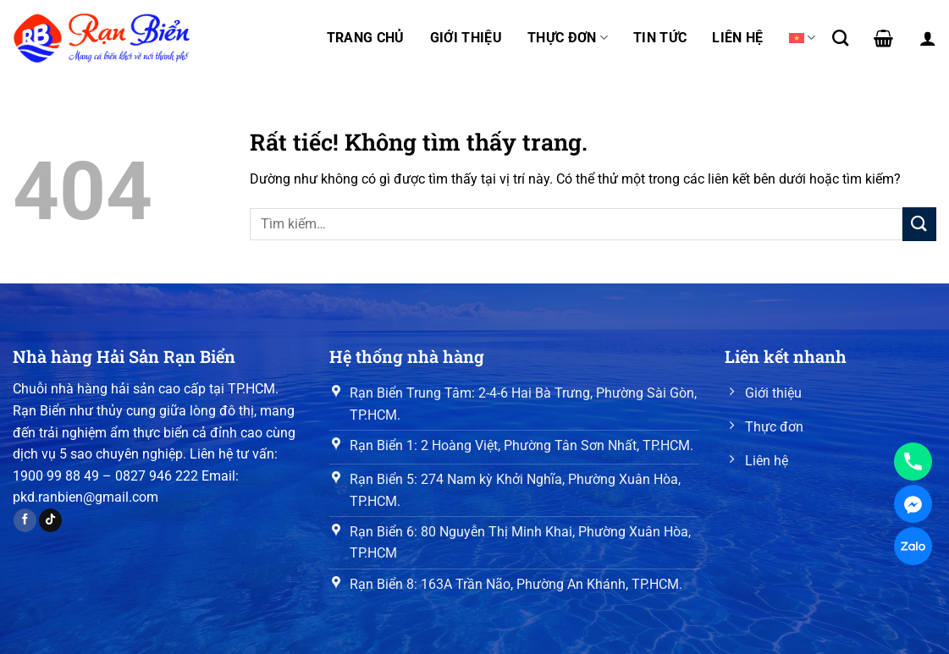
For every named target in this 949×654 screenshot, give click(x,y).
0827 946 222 (156, 476)
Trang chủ (366, 38)
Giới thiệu (466, 38)
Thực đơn (567, 38)
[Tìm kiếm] (840, 37)
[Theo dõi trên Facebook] (25, 520)
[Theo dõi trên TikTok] (50, 520)
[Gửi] (919, 223)
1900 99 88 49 (56, 476)
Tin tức (660, 38)
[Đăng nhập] (927, 38)
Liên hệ (737, 38)
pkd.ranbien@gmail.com (85, 497)
